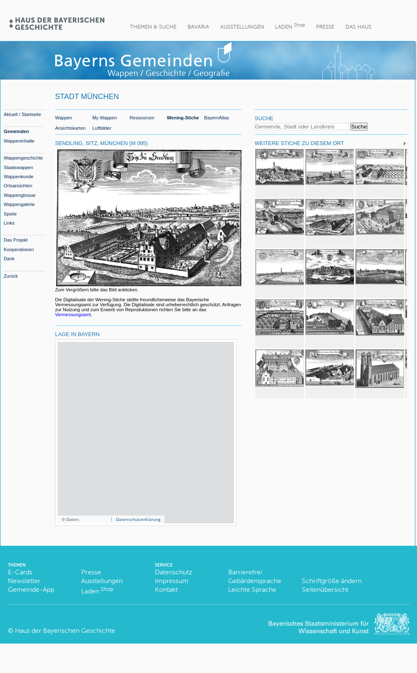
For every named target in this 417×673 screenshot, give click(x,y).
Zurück (11, 276)
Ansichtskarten (70, 128)
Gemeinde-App (31, 589)
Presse (325, 27)
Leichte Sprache (252, 589)
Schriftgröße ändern (332, 580)
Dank (9, 258)
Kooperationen (19, 249)
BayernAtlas (216, 117)
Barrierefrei (245, 572)
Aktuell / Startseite (22, 114)
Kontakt (166, 589)
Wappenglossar (20, 195)
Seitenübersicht (325, 589)
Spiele (10, 213)
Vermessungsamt (73, 314)
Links (9, 222)
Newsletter (24, 580)
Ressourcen (142, 117)
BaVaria (198, 27)
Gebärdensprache (254, 580)
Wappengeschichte (23, 157)
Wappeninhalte (19, 140)
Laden (290, 26)
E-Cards (20, 572)
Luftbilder (101, 128)
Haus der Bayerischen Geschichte (65, 630)
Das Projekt (16, 239)
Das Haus (358, 27)
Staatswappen (18, 167)
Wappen (63, 117)
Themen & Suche (153, 27)
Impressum (171, 580)
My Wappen (104, 117)
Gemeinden (16, 131)
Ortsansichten (18, 185)
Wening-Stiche (183, 117)
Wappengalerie (19, 204)
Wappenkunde (19, 176)
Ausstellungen (242, 27)
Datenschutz (173, 572)
